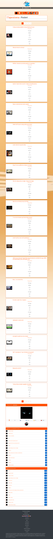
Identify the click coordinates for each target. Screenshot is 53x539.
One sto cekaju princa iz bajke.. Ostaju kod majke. (23, 181)
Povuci (9, 470)
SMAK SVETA (10, 492)
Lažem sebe (10, 482)
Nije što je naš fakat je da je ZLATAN (20, 201)
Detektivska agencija (27, 528)
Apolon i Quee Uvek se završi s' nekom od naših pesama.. (25, 83)
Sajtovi (27, 520)
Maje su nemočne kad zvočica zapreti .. (21, 104)
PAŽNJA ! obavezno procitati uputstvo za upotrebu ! (24, 63)
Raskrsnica (27, 518)
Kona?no (9, 460)
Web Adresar (27, 523)
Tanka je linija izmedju (11, 504)
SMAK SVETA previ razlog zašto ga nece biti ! (22, 124)
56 (14, 420)
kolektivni (9, 455)
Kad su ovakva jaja (11, 457)
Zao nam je (10, 485)
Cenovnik (26, 512)
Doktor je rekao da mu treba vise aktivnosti (15, 452)
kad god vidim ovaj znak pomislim (13, 443)
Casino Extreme (27, 530)
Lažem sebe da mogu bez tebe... (19, 144)
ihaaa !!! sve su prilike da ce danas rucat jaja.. (22, 165)
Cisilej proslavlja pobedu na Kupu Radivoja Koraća (23, 27)
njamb (9, 445)
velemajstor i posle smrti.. (18, 320)
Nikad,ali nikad (10, 473)
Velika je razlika (10, 475)
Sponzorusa (10, 480)
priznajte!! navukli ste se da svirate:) (20, 336)
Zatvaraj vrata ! (10, 502)
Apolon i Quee (10, 497)
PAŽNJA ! (9, 450)
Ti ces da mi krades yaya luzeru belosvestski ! (22, 217)
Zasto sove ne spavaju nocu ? (13, 440)
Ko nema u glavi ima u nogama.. (19, 299)
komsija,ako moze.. (11, 499)
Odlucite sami (10, 433)
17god (27, 420)
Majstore (9, 462)
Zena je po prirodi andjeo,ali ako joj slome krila (15, 490)
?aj (8, 438)
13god (42, 420)
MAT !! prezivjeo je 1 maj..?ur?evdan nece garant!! (23, 352)
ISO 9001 (27, 531)
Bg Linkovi (27, 517)
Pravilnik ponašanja (26, 511)
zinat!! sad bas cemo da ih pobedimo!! (21, 237)
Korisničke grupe (26, 514)
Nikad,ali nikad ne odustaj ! (18, 47)
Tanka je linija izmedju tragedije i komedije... (22, 384)
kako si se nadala (11, 435)
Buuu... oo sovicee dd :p (18, 279)
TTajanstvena (12, 17)
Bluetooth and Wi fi (17, 368)
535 (35, 420)
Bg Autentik (27, 525)
